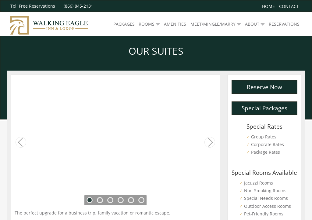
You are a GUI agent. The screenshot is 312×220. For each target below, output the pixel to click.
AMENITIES (175, 24)
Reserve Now (264, 87)
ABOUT (252, 24)
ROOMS (146, 24)
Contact (289, 6)
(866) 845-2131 (78, 6)
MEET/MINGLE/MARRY (213, 24)
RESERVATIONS (284, 24)
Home (268, 6)
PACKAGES (124, 24)
